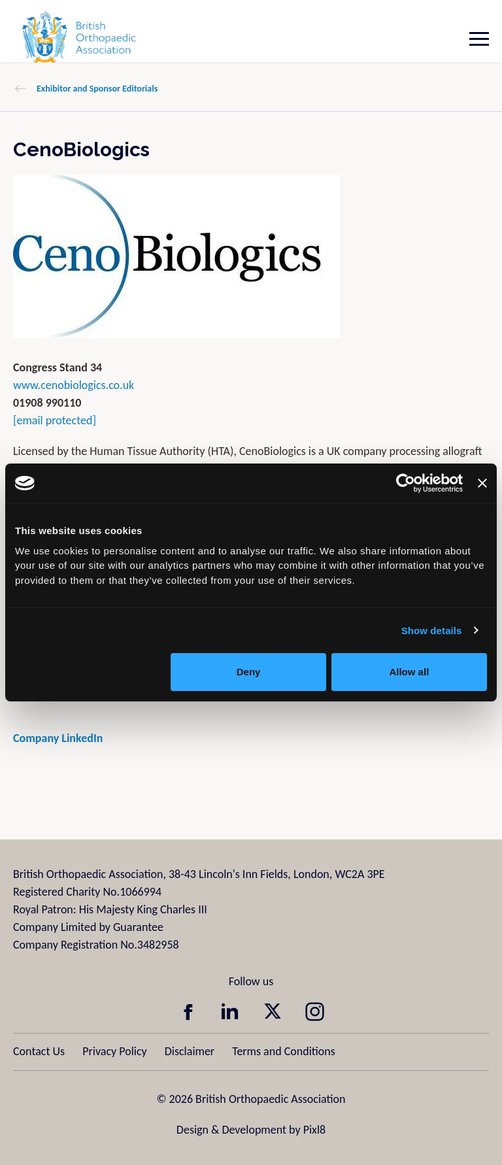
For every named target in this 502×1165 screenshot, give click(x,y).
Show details (431, 630)
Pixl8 (314, 1130)
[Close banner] (482, 483)
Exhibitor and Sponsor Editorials (97, 88)
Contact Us (39, 1051)
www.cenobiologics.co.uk (73, 385)
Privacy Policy (114, 1051)
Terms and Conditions (283, 1051)
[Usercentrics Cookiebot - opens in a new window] (405, 483)
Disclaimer (189, 1051)
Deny (249, 671)
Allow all (409, 671)
